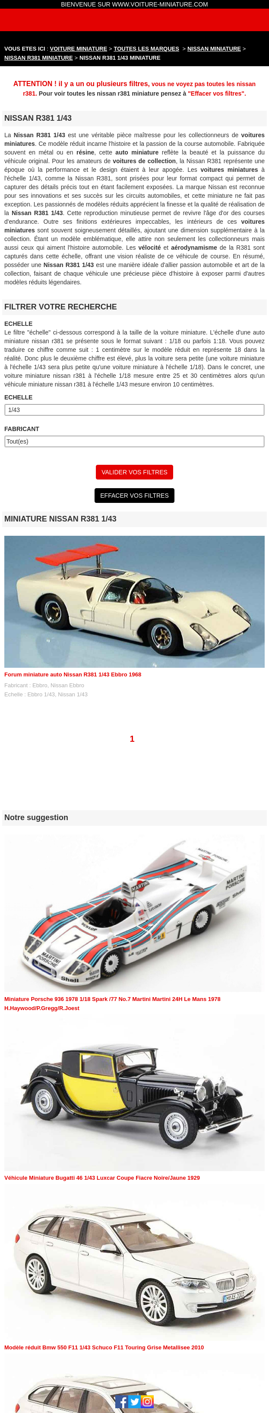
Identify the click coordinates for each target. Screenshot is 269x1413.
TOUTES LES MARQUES (146, 48)
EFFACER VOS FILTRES (134, 495)
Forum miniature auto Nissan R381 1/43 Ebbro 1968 (72, 674)
